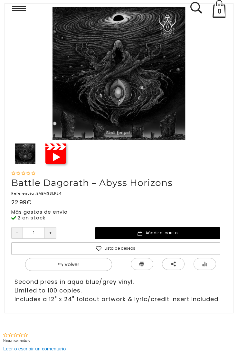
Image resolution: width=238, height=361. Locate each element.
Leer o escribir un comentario (34, 348)
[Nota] (23, 173)
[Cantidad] (34, 232)
